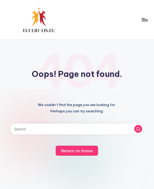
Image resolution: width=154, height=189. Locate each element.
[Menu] (144, 19)
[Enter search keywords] (77, 129)
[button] (138, 129)
